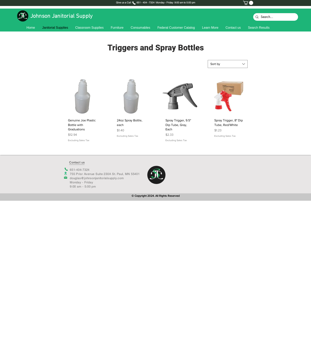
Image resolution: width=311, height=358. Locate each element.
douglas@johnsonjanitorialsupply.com (97, 178)
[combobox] (228, 64)
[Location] (65, 173)
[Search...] (275, 17)
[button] (248, 3)
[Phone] (66, 169)
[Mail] (65, 177)
